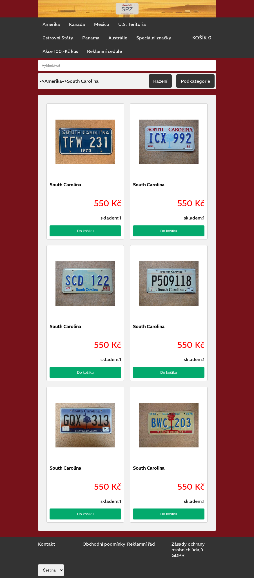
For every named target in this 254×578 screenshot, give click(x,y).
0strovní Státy (58, 38)
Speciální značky (153, 38)
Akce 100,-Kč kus (60, 51)
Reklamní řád (141, 544)
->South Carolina (80, 81)
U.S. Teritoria (132, 24)
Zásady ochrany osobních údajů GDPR (188, 549)
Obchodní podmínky (104, 544)
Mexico (101, 24)
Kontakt (46, 544)
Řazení (160, 81)
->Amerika (50, 81)
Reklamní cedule (104, 51)
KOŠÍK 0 (201, 38)
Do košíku (85, 231)
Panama (90, 38)
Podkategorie (195, 81)
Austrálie (117, 38)
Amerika (51, 24)
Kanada (77, 24)
